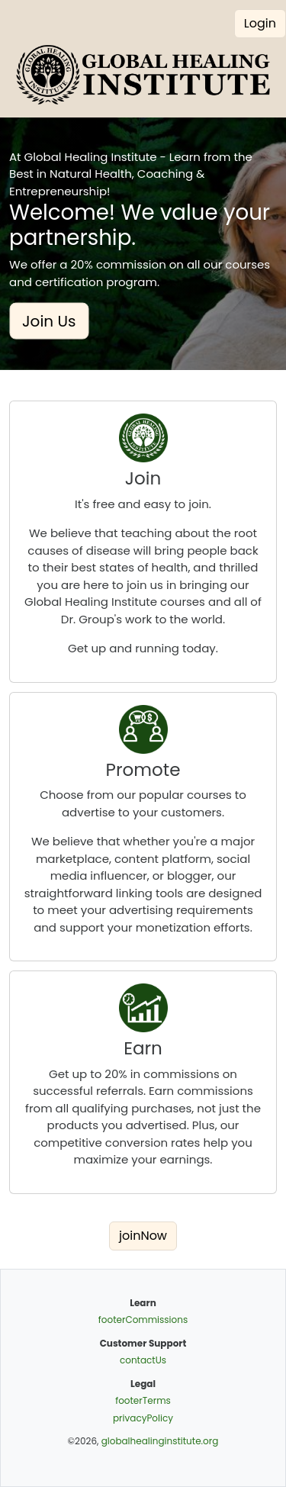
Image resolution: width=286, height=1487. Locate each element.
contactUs (143, 1359)
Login (260, 23)
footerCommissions (143, 1319)
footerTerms (143, 1400)
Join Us (49, 321)
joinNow (143, 1235)
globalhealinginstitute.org (160, 1440)
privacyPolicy (143, 1417)
